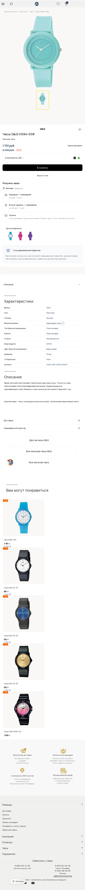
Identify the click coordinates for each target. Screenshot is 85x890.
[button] (3, 4)
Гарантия (6, 818)
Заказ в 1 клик (42, 175)
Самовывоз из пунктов (42, 428)
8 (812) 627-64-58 (62, 866)
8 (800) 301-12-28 (22, 866)
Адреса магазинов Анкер (63, 876)
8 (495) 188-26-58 (62, 871)
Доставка (42, 420)
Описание (42, 284)
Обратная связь (9, 830)
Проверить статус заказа (14, 826)
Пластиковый (52, 333)
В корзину (42, 167)
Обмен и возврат (10, 822)
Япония (49, 318)
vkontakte (27, 882)
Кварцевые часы (53, 323)
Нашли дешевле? (75, 145)
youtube (35, 882)
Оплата (5, 815)
